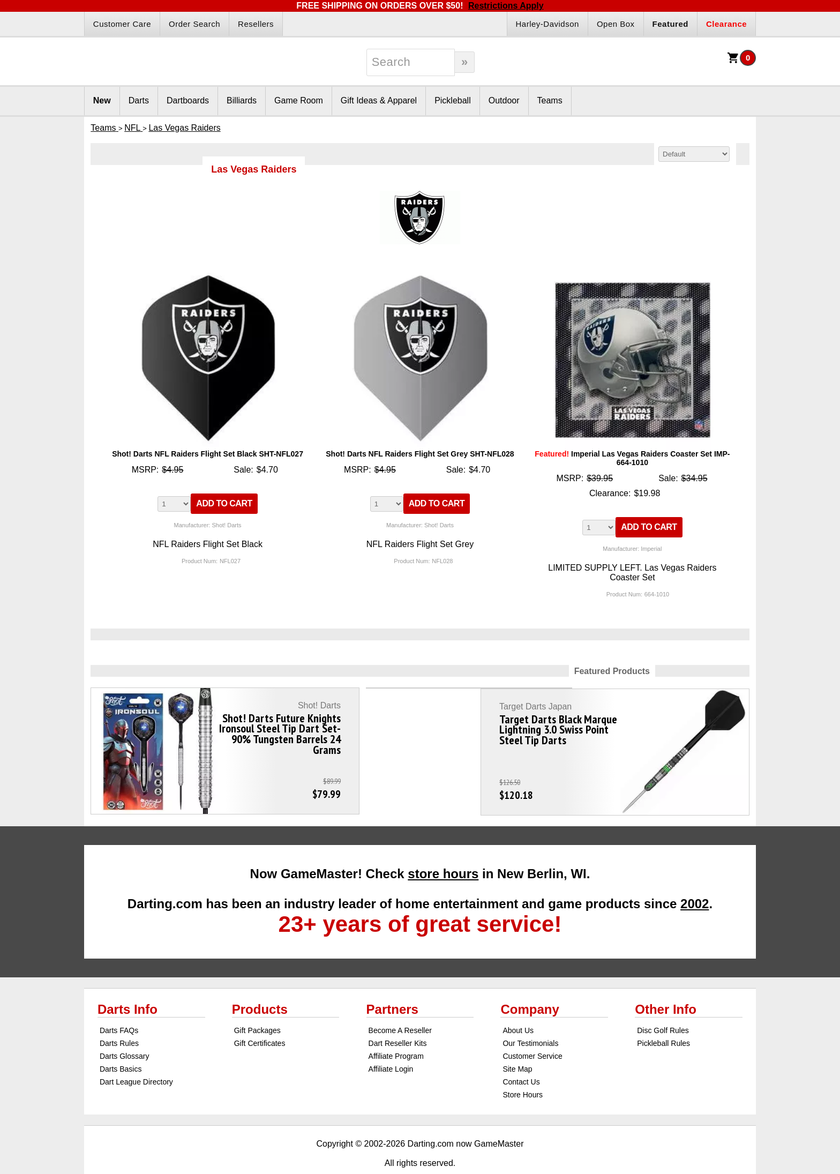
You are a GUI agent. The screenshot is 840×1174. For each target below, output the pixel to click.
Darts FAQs (119, 1006)
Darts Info (128, 985)
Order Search (194, 23)
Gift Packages (257, 1006)
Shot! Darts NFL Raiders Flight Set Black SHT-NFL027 (207, 454)
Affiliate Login (391, 1045)
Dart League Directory (136, 1057)
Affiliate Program (396, 1032)
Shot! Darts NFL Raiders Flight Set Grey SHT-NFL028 (420, 454)
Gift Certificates (260, 1019)
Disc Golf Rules (662, 1006)
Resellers (256, 23)
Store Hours (522, 1070)
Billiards (242, 100)
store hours (443, 849)
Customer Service (532, 1032)
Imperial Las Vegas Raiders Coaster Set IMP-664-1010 (632, 458)
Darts (139, 100)
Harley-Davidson (547, 23)
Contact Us (520, 1057)
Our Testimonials (530, 1019)
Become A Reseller (400, 1006)
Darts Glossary (124, 1032)
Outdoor (504, 100)
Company (529, 985)
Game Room (298, 100)
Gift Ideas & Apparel (379, 100)
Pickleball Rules (663, 1019)
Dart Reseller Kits (398, 1019)
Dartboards (188, 100)
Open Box (616, 23)
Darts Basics (121, 1045)
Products (260, 985)
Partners (392, 985)
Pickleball (452, 100)
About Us (518, 1006)
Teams (549, 100)
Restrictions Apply (506, 5)
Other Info (665, 985)
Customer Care (122, 23)
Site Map (517, 1045)
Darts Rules (119, 1019)
